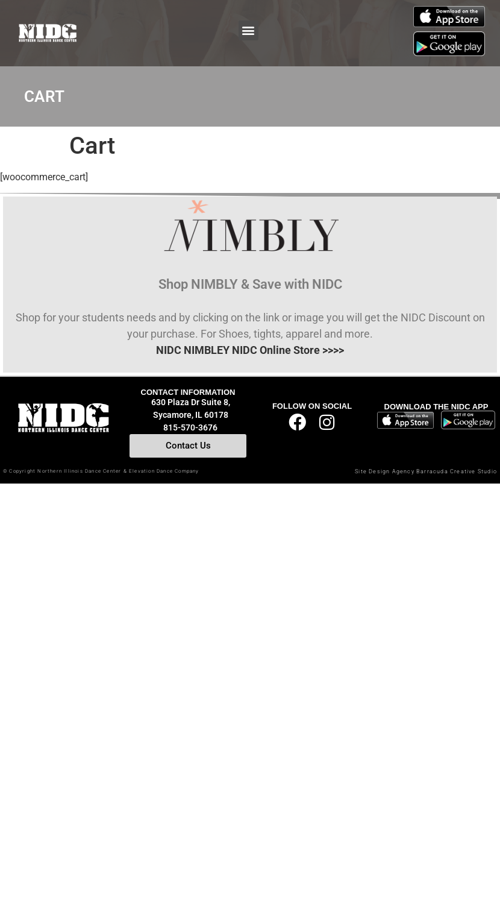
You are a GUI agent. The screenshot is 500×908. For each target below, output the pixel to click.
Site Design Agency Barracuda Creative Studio (426, 471)
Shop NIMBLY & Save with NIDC (250, 284)
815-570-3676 (190, 427)
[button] (248, 30)
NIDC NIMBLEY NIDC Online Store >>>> (250, 350)
